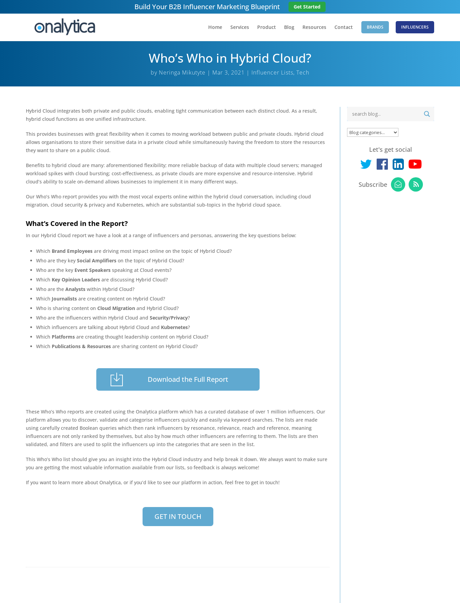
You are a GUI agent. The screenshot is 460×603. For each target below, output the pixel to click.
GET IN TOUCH (177, 516)
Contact (343, 27)
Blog (289, 27)
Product (266, 27)
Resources (314, 27)
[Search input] (385, 114)
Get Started (307, 6)
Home (215, 27)
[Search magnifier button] (427, 114)
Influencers (415, 27)
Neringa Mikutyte (182, 72)
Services (239, 27)
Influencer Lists (272, 72)
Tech (302, 72)
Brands (375, 27)
